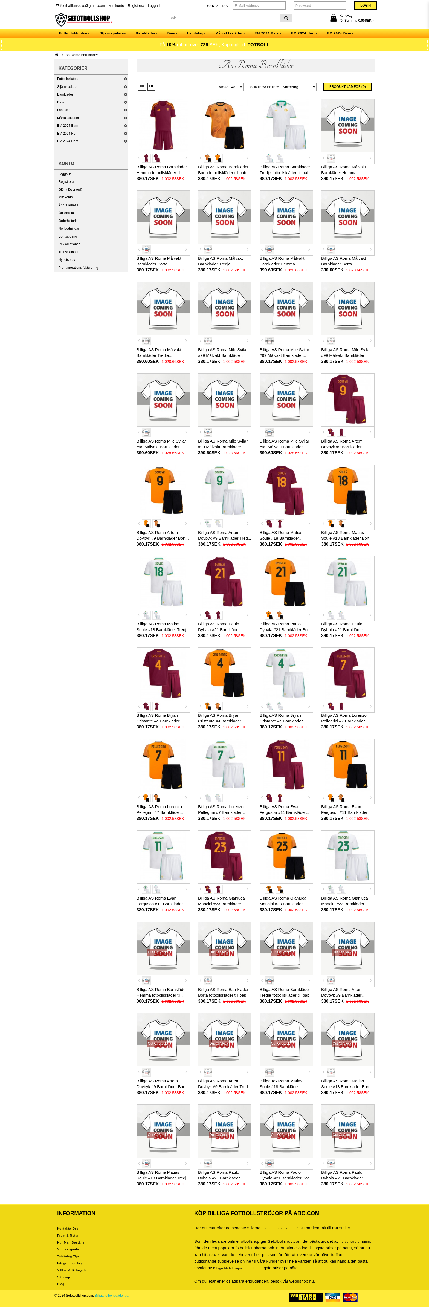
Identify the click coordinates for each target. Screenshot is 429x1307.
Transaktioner (69, 252)
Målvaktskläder (68, 118)
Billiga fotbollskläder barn (113, 1295)
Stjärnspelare (67, 87)
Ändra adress (68, 205)
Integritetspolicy (70, 1263)
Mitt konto (116, 6)
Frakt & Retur (68, 1235)
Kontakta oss (68, 1228)
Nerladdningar (69, 228)
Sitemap (63, 1277)
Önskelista (66, 213)
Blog (60, 1284)
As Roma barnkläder (82, 55)
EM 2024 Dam (67, 141)
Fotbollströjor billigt (355, 1241)
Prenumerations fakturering (78, 268)
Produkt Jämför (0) (347, 87)
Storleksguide (68, 1249)
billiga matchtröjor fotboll (233, 1268)
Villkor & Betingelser (73, 1270)
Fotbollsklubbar (68, 79)
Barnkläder (65, 94)
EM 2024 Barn (67, 126)
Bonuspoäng (68, 236)
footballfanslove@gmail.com (80, 6)
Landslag (64, 110)
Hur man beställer (71, 1242)
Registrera (136, 6)
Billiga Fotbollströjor (279, 1228)
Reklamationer (69, 244)
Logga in (155, 6)
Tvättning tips (68, 1256)
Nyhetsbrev (67, 260)
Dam (60, 102)
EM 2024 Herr (67, 133)
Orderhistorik (68, 221)
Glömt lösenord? (71, 190)
